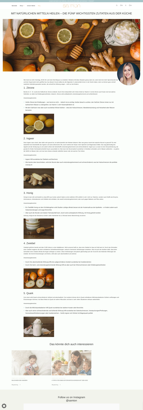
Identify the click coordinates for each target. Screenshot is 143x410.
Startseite (14, 5)
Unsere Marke (31, 5)
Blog (39, 5)
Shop (21, 5)
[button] (4, 406)
